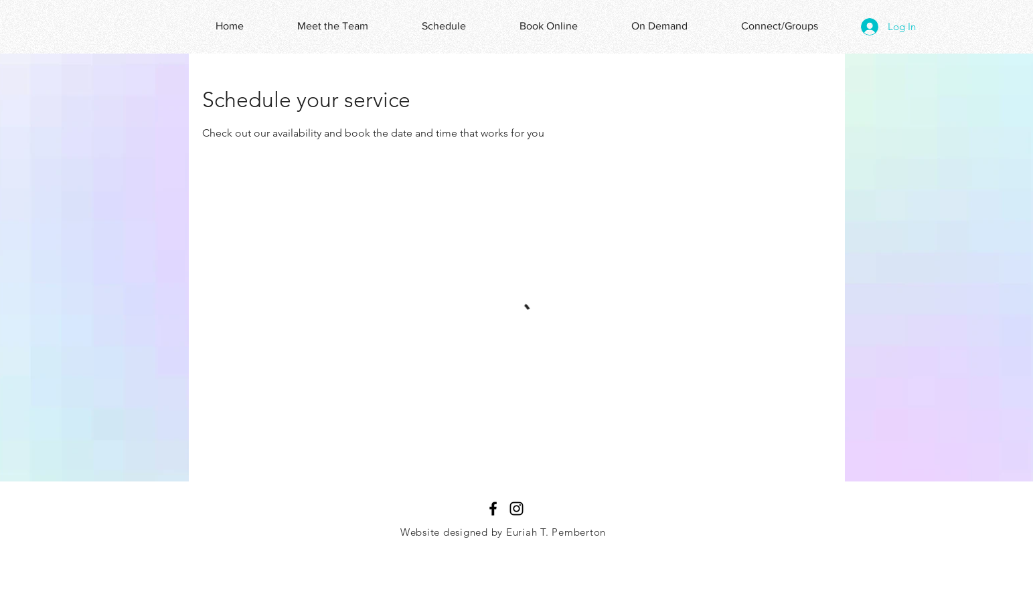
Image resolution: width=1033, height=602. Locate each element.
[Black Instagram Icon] (516, 509)
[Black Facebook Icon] (493, 509)
